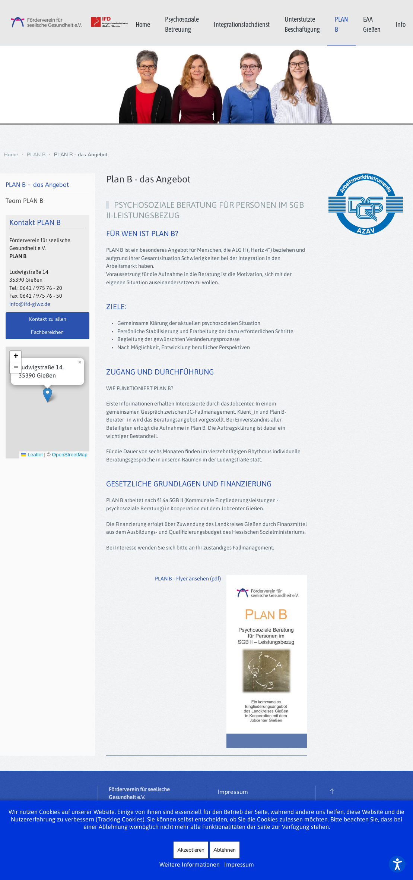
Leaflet (32, 461)
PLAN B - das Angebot (37, 184)
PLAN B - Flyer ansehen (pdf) (188, 579)
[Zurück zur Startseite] (64, 22)
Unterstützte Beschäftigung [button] (302, 24)
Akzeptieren (190, 850)
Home (143, 24)
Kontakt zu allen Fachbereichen (47, 326)
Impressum (233, 793)
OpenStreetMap (69, 461)
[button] (47, 401)
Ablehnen (224, 850)
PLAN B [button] (341, 24)
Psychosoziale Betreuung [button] (182, 24)
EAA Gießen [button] (372, 24)
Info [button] (400, 24)
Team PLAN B (24, 200)
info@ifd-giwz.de (29, 304)
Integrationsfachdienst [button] (242, 24)
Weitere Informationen (189, 864)
